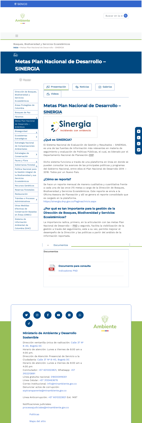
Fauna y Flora (21, 160)
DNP (91, 155)
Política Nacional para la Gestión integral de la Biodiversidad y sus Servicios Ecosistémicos (25, 175)
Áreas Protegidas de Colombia (24, 106)
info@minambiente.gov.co (62, 383)
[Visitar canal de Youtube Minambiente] (58, 315)
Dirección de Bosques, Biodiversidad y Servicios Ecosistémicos (26, 96)
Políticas (34, 414)
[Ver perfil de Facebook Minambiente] (48, 315)
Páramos (19, 117)
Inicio (15, 47)
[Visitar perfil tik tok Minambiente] (29, 322)
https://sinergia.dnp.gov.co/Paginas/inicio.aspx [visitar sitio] (69, 201)
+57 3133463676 (48, 380)
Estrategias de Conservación (22, 154)
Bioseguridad (21, 131)
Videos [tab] (52, 94)
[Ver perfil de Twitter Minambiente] (26, 315)
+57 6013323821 (47, 370)
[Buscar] (116, 16)
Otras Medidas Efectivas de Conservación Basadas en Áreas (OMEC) (26, 210)
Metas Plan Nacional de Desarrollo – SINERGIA (42, 47)
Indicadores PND (68, 270)
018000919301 (59, 376)
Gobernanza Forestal (25, 165)
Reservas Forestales (24, 190)
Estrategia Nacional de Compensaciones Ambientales (24, 146)
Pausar (20, 79)
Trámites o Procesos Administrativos (24, 200)
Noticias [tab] (82, 87)
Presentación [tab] (56, 87)
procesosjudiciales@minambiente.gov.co (46, 407)
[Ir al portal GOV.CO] (20, 4)
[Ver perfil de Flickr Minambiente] (69, 315)
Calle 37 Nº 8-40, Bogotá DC (53, 359)
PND (75, 225)
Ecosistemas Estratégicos (21, 137)
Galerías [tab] (105, 87)
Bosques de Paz (22, 112)
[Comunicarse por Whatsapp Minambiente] (80, 315)
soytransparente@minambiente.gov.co (44, 390)
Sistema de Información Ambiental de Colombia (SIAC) (23, 223)
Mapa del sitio (37, 421)
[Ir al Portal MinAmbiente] (22, 18)
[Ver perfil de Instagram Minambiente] (37, 315)
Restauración (21, 194)
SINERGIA (52, 112)
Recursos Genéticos (24, 185)
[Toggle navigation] (16, 36)
